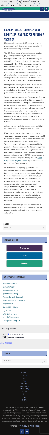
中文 (11, 2)
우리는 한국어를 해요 (11, 307)
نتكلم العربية (7, 310)
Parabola (24, 426)
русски (26, 2)
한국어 (32, 5)
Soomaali (35, 2)
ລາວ (16, 2)
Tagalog (13, 5)
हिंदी (20, 5)
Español (4, 2)
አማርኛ (26, 5)
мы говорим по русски (10, 290)
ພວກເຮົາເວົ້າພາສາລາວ (11, 317)
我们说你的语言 (9, 287)
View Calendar (6, 343)
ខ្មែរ (20, 2)
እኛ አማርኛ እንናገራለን (10, 314)
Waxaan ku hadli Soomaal (13, 297)
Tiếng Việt (4, 5)
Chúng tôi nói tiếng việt (11, 321)
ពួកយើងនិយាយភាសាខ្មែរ (10, 294)
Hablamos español (10, 283)
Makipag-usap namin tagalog (14, 300)
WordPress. (34, 426)
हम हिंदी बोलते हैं (8, 304)
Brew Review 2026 (16, 337)
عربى (37, 5)
